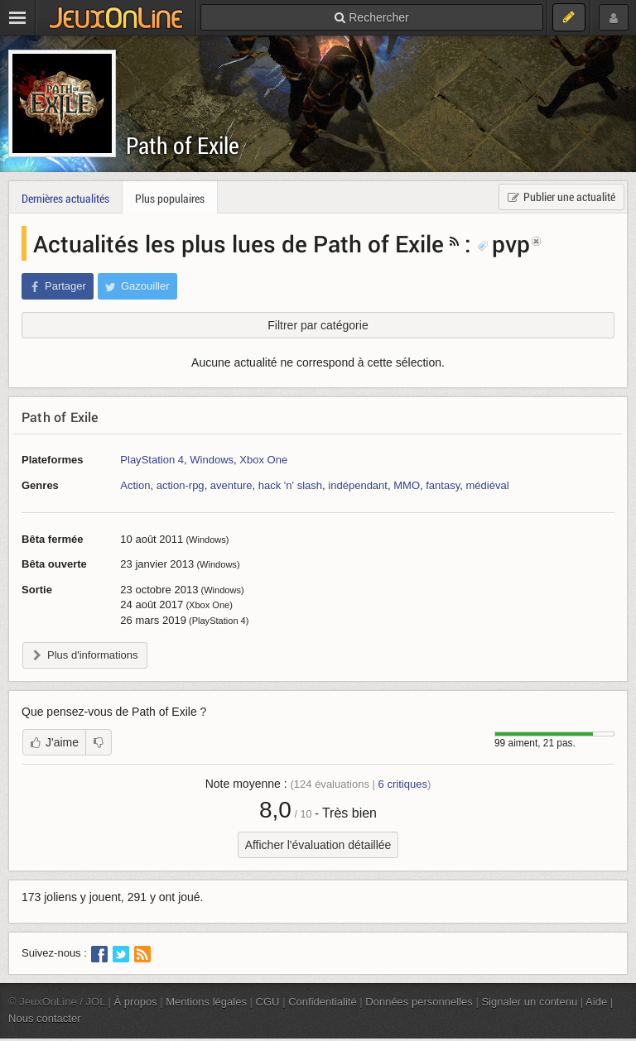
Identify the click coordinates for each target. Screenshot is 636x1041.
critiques (402, 784)
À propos (135, 1001)
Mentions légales (206, 1001)
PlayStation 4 (152, 459)
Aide (596, 1001)
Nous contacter (44, 1018)
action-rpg (181, 485)
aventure (231, 485)
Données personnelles (419, 1001)
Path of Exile (182, 145)
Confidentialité (322, 1001)
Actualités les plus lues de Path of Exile (238, 243)
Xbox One (263, 459)
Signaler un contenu (529, 1001)
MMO (406, 485)
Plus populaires (170, 198)
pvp (503, 243)
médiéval (486, 485)
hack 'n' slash (290, 485)
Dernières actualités (65, 198)
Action (135, 485)
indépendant (358, 485)
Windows (212, 459)
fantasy (443, 485)
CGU (268, 1001)
